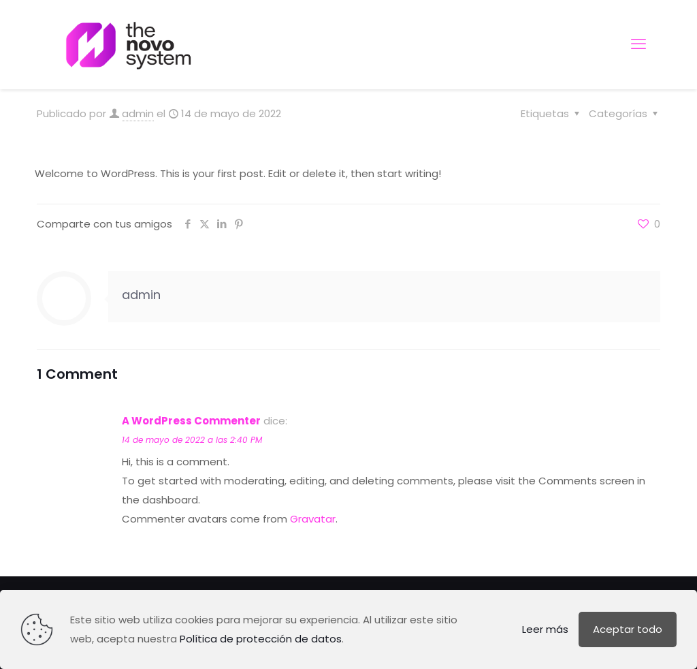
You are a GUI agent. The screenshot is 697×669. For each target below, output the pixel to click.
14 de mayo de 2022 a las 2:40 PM (192, 440)
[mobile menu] (638, 44)
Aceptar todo (627, 629)
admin (138, 113)
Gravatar (313, 519)
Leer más (545, 629)
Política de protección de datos (261, 639)
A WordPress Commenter (191, 421)
